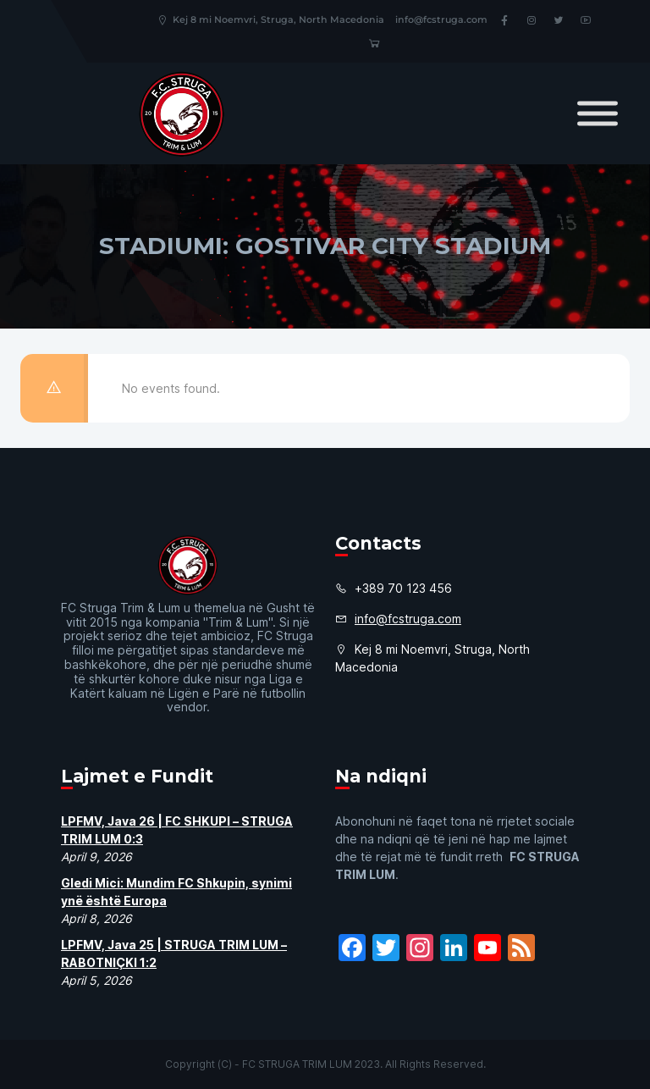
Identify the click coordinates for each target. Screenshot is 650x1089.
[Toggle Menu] (597, 114)
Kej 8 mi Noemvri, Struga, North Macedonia (270, 19)
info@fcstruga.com (441, 19)
